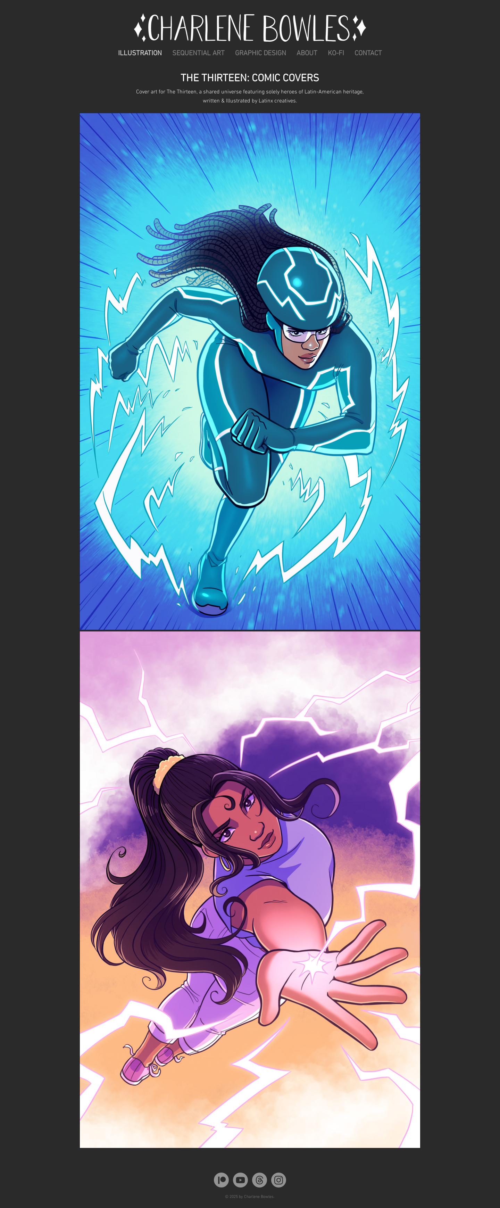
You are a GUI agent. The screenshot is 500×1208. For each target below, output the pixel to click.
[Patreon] (221, 1180)
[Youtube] (240, 1180)
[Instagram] (278, 1180)
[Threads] (259, 1180)
